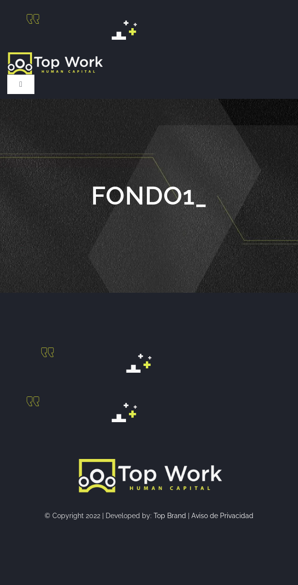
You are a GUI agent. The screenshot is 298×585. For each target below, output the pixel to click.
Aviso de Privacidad (222, 516)
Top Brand (170, 516)
